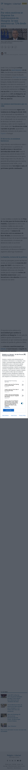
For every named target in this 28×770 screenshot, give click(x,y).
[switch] (22, 385)
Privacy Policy (22, 415)
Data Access (14, 415)
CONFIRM (8, 410)
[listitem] (14, 381)
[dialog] (14, 385)
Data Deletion (5, 415)
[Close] (25, 354)
